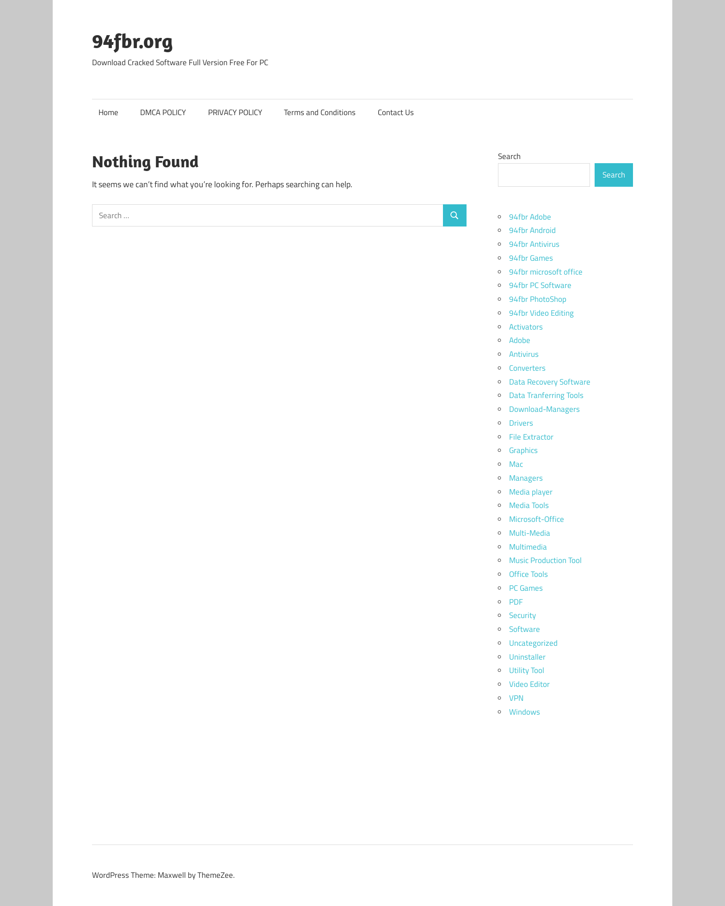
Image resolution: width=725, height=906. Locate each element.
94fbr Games (531, 258)
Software (524, 629)
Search (509, 156)
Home (108, 112)
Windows (524, 712)
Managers (526, 478)
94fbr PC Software (540, 285)
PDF (516, 602)
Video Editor (529, 684)
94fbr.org (132, 40)
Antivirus (524, 354)
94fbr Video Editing (541, 313)
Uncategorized (533, 643)
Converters (527, 368)
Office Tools (528, 574)
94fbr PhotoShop (537, 299)
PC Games (526, 588)
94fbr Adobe (530, 217)
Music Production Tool (545, 560)
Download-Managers (544, 409)
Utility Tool (526, 670)
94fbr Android (532, 230)
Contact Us (396, 112)
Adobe (519, 340)
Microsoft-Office (536, 519)
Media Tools (529, 505)
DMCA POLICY (163, 112)
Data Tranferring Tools (546, 395)
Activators (526, 327)
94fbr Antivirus (534, 244)
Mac (516, 464)
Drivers (521, 423)
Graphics (523, 450)
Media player (531, 492)
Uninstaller (527, 657)
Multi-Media (529, 533)
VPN (516, 698)
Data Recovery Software (549, 382)
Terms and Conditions (320, 112)
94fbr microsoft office (546, 272)
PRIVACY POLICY (235, 112)
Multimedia (528, 547)
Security (522, 615)
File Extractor (531, 437)
